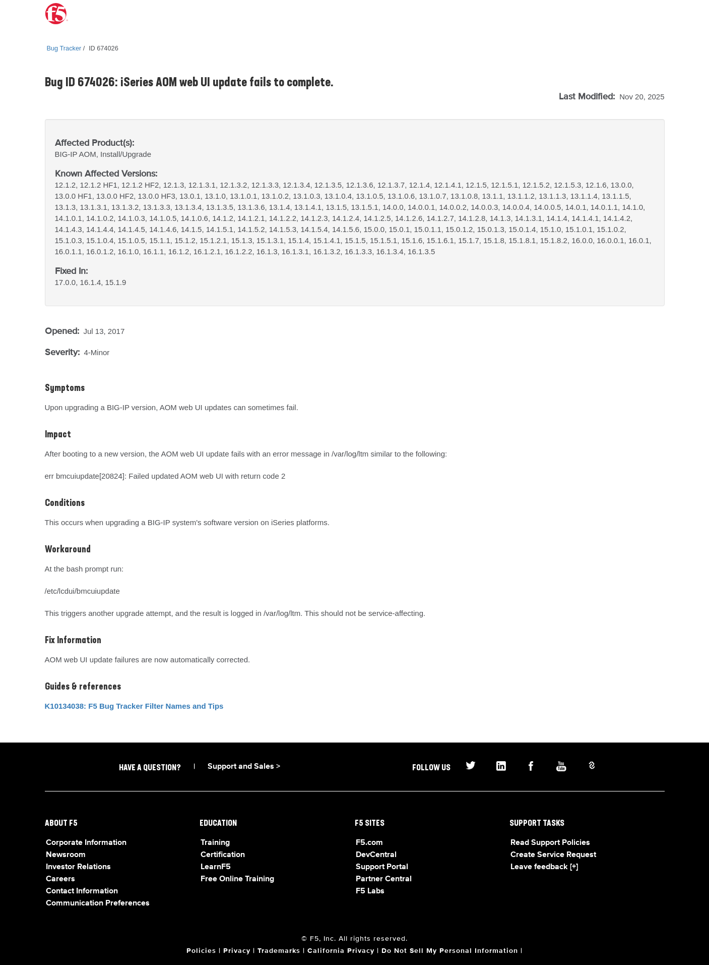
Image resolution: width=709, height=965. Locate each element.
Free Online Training (237, 879)
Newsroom (66, 855)
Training (215, 843)
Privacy (236, 950)
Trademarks (278, 950)
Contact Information (82, 891)
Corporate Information (86, 843)
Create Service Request (553, 855)
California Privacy (340, 950)
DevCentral (376, 855)
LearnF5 (216, 867)
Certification (223, 855)
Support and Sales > (244, 767)
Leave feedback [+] (544, 867)
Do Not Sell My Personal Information (449, 950)
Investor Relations (78, 867)
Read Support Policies (550, 843)
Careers (60, 879)
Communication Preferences (98, 903)
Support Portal (382, 867)
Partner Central (384, 879)
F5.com (369, 843)
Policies (201, 950)
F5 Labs (370, 891)
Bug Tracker (64, 48)
